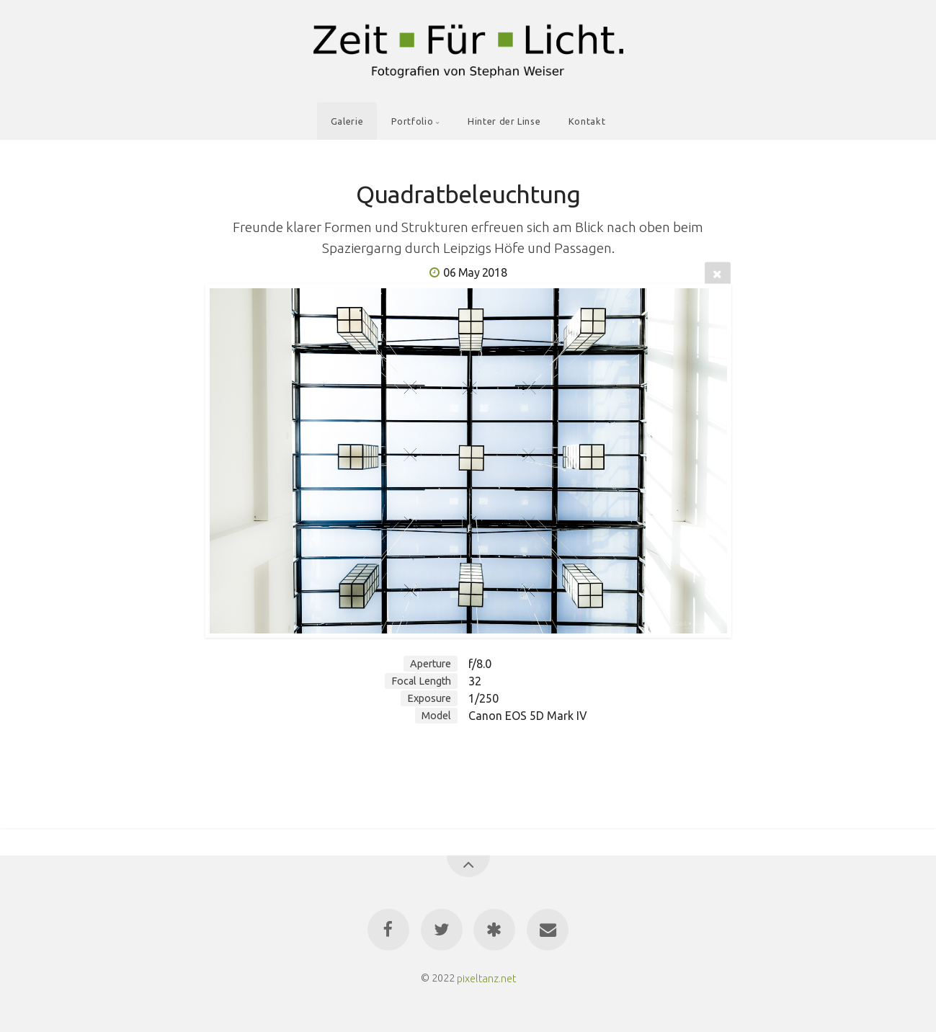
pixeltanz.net (486, 978)
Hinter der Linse (504, 121)
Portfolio (412, 121)
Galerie (347, 121)
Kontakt (587, 121)
